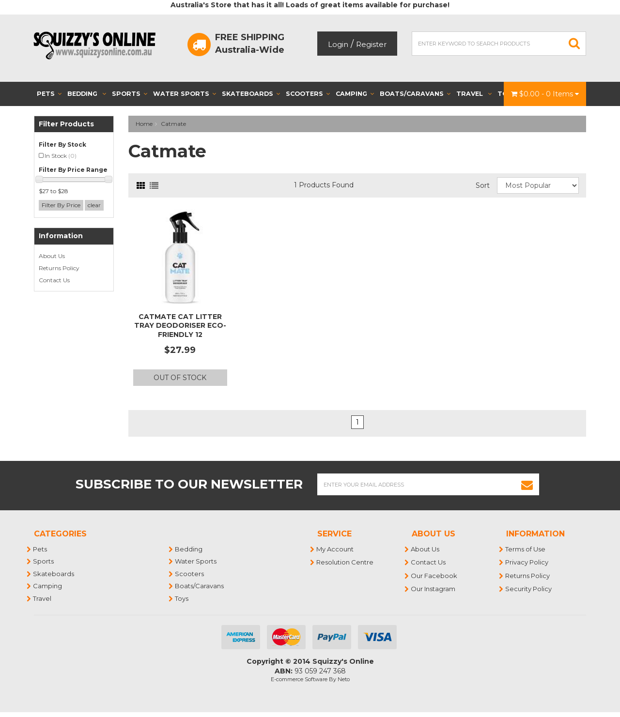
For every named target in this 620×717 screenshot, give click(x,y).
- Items (545, 94)
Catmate (173, 123)
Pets (49, 93)
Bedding (86, 93)
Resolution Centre (345, 562)
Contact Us (54, 280)
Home (144, 123)
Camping (355, 93)
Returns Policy (59, 268)
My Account (335, 549)
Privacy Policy (527, 562)
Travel (474, 93)
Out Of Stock (180, 377)
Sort (483, 185)
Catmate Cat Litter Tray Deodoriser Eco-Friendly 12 (180, 325)
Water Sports (184, 93)
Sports (129, 93)
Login (338, 44)
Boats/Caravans (415, 93)
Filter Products (66, 124)
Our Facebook (434, 576)
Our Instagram (433, 589)
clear (94, 205)
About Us (52, 255)
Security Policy (529, 589)
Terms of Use (525, 549)
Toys (182, 598)
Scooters (308, 93)
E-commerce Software (299, 679)
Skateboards (251, 93)
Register (371, 44)
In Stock (61, 155)
